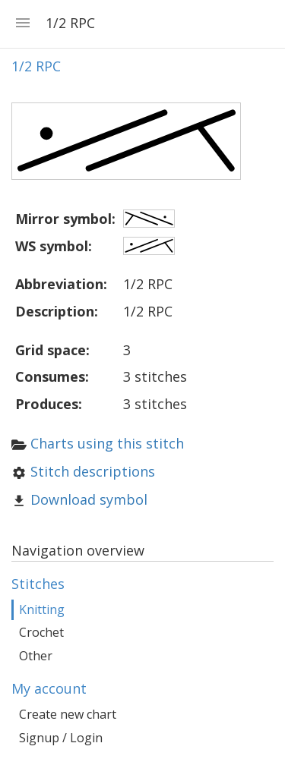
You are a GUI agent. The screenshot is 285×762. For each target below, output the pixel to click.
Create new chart (67, 714)
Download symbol (88, 499)
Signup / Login (61, 737)
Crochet (41, 632)
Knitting (42, 609)
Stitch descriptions (92, 471)
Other (35, 655)
